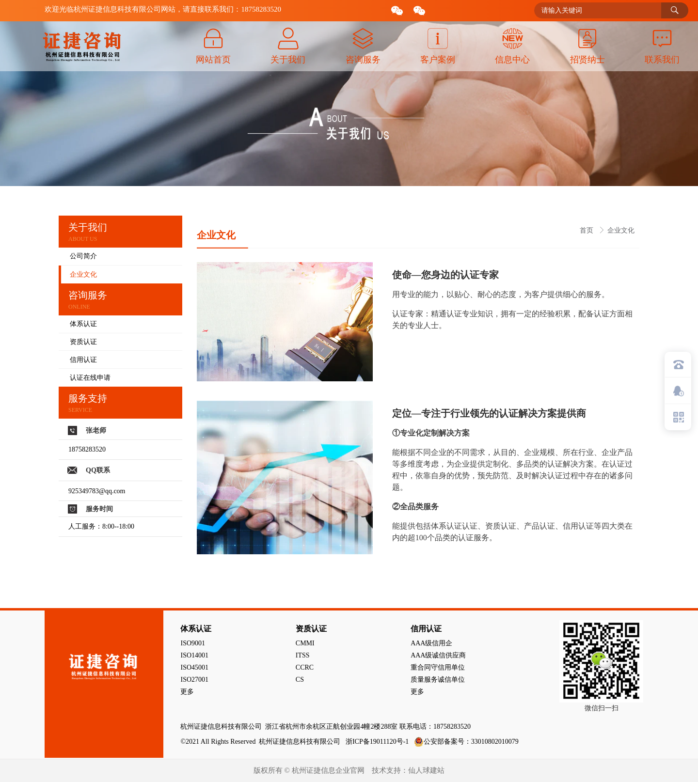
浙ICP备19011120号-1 (378, 741)
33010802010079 (495, 741)
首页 (587, 230)
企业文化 (621, 230)
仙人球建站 (426, 770)
